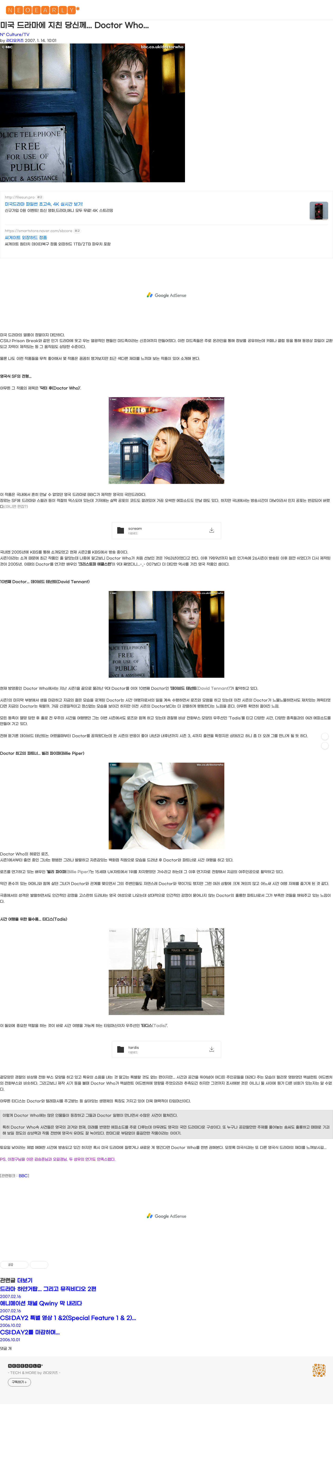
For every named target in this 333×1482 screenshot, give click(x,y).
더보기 (24, 1281)
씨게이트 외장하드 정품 (26, 237)
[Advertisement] (166, 295)
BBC (23, 1176)
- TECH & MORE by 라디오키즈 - (34, 1373)
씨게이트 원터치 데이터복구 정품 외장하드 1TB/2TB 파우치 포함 (58, 244)
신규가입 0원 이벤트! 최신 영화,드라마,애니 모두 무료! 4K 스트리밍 (59, 210)
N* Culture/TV (14, 34)
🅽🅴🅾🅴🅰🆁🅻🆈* (43, 11)
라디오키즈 (15, 40)
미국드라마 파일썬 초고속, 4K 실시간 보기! (44, 204)
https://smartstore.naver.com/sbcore (38, 231)
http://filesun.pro (20, 197)
